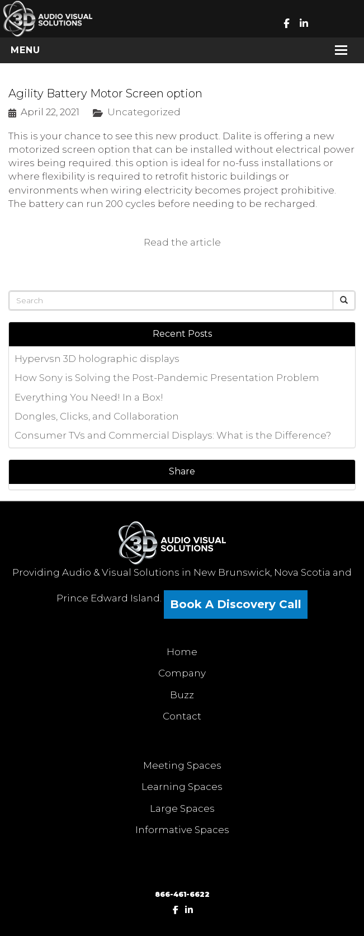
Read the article (182, 242)
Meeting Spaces (182, 765)
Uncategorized (144, 111)
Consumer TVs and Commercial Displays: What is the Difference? (173, 435)
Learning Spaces (182, 786)
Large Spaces (182, 808)
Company (182, 673)
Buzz (182, 694)
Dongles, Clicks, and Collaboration (97, 416)
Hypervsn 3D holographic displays (97, 358)
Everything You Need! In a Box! (89, 397)
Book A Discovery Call (235, 604)
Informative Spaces (182, 829)
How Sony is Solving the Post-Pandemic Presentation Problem (167, 377)
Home (182, 651)
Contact (182, 716)
